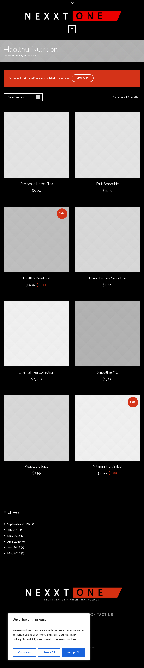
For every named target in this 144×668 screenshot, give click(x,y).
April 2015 (14, 541)
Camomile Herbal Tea (36, 184)
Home (7, 55)
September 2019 (18, 524)
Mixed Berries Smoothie (107, 278)
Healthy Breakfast (36, 278)
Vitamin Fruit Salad (107, 467)
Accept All (73, 652)
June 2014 (13, 547)
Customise (24, 652)
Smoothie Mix (107, 372)
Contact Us (100, 615)
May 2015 (13, 535)
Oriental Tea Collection (36, 372)
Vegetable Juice (36, 467)
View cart (82, 78)
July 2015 (13, 530)
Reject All (49, 652)
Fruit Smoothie (107, 184)
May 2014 (13, 553)
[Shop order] (23, 97)
